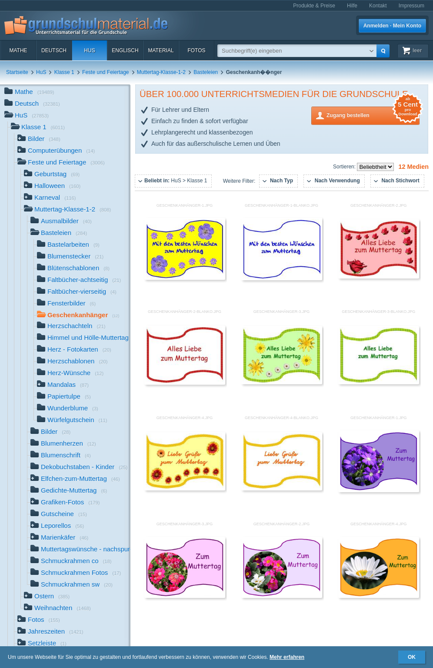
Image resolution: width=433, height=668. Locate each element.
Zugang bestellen (373, 115)
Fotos (196, 50)
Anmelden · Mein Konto (392, 26)
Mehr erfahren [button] (287, 657)
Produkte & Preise (314, 6)
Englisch (125, 50)
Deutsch (54, 50)
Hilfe (352, 6)
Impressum (411, 6)
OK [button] (412, 657)
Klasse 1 (64, 72)
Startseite (17, 72)
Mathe (18, 50)
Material (160, 50)
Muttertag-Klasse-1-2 (161, 72)
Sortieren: (345, 167)
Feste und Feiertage (105, 72)
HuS (89, 50)
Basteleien (205, 72)
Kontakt (378, 6)
